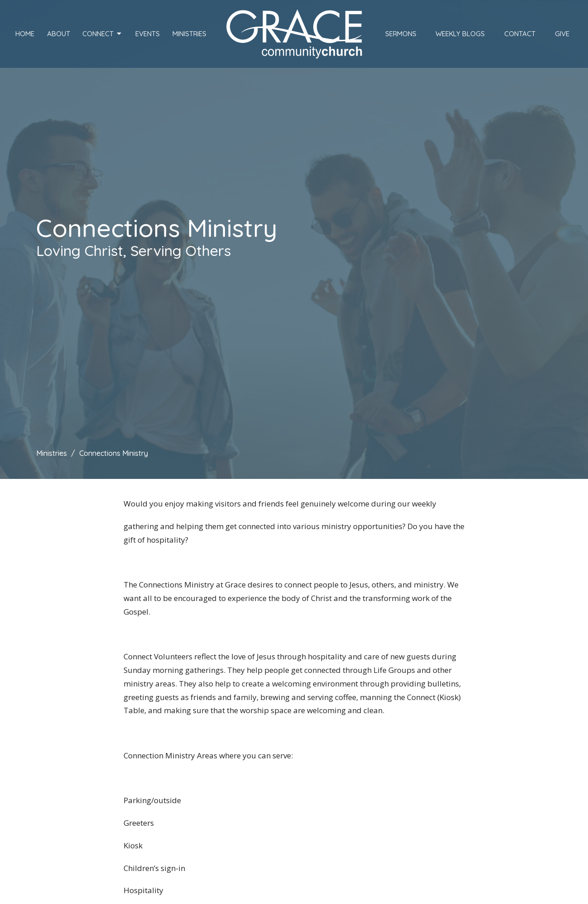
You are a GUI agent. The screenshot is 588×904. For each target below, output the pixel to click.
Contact (519, 33)
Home (24, 33)
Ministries (189, 33)
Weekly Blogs (460, 33)
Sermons (400, 33)
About (58, 33)
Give (562, 33)
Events (147, 33)
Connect (102, 33)
